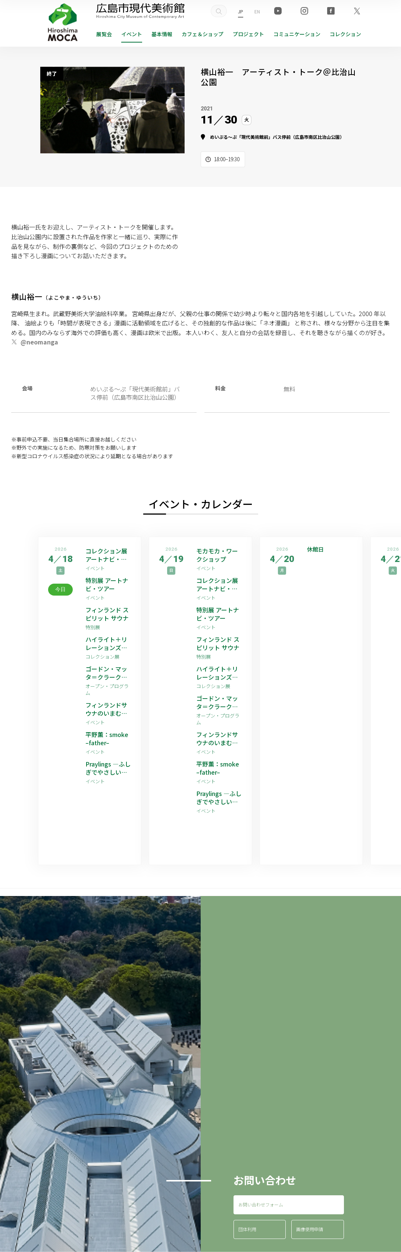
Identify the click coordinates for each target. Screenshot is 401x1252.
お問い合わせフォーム (260, 1204)
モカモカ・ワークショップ (217, 555)
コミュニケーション (296, 34)
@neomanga (39, 341)
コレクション (345, 34)
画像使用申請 (309, 1229)
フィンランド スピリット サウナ (107, 614)
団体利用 (247, 1229)
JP (240, 11)
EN (257, 11)
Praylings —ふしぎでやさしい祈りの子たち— (108, 768)
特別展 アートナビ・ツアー (106, 584)
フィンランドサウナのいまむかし (106, 709)
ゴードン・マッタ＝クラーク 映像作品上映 (106, 673)
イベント (131, 34)
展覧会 (104, 34)
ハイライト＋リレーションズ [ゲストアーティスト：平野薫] (107, 643)
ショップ (202, 34)
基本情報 (161, 34)
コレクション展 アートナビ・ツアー (106, 555)
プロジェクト (248, 34)
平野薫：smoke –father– (106, 738)
